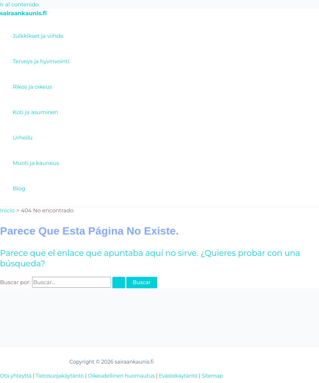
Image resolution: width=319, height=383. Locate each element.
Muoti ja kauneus (36, 163)
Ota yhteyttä (15, 376)
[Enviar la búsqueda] (118, 282)
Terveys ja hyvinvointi (41, 61)
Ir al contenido (19, 4)
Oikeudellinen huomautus (121, 376)
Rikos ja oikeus (32, 87)
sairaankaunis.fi (23, 13)
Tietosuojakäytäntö (60, 376)
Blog (19, 188)
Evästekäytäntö (178, 376)
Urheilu (22, 137)
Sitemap (212, 376)
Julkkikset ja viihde (38, 36)
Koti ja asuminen (35, 112)
